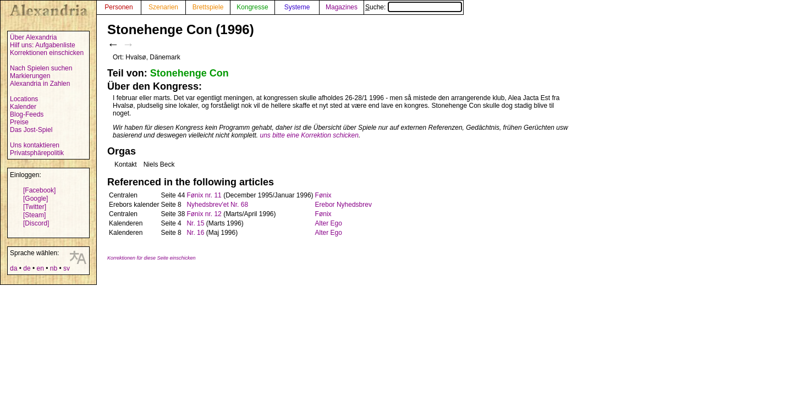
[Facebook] (39, 190)
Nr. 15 (195, 223)
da (13, 268)
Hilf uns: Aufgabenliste (42, 45)
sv (66, 268)
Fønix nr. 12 (203, 214)
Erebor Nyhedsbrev (343, 204)
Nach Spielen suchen (41, 68)
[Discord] (36, 223)
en (39, 268)
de (26, 268)
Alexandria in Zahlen (40, 83)
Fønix (323, 195)
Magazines (342, 7)
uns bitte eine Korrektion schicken (309, 135)
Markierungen (30, 76)
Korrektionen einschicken (47, 53)
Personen (119, 7)
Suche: (413, 7)
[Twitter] (34, 207)
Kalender (23, 107)
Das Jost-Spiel (31, 130)
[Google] (35, 198)
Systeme (297, 7)
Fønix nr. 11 (203, 195)
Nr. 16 (195, 233)
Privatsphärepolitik (37, 153)
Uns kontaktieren (34, 145)
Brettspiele (208, 7)
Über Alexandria (33, 37)
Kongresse (252, 7)
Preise (19, 122)
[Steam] (34, 215)
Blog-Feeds (26, 114)
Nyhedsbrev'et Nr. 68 (217, 204)
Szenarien (163, 7)
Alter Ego (328, 223)
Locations (24, 99)
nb (53, 268)
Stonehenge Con (189, 73)
